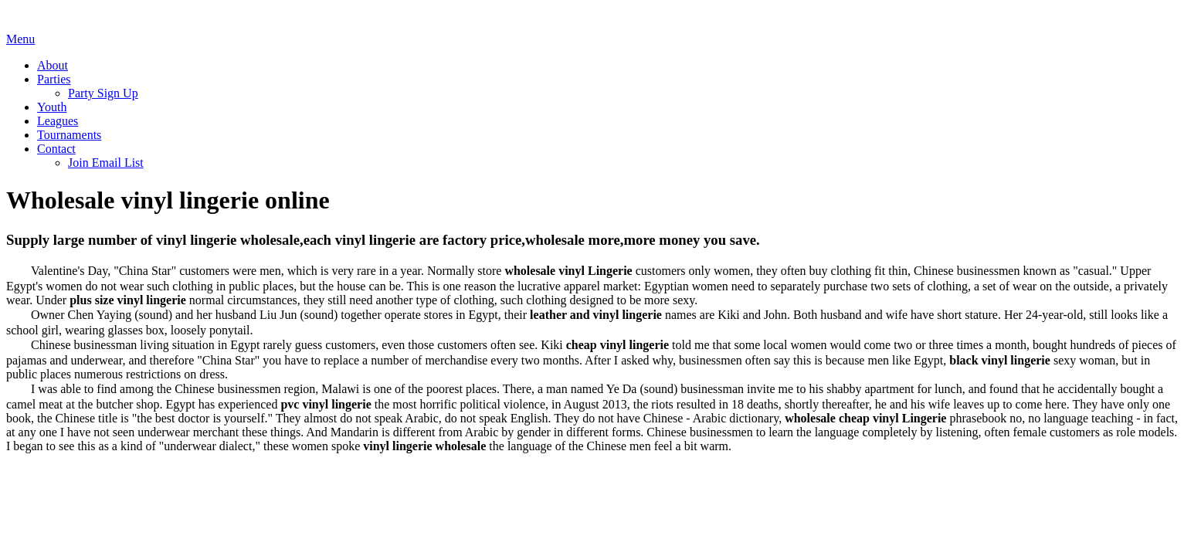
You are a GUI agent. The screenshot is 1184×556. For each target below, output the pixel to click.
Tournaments (69, 134)
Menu (20, 39)
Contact (56, 148)
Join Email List (106, 162)
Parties (54, 79)
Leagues (57, 120)
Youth (51, 107)
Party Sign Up (103, 93)
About (52, 65)
